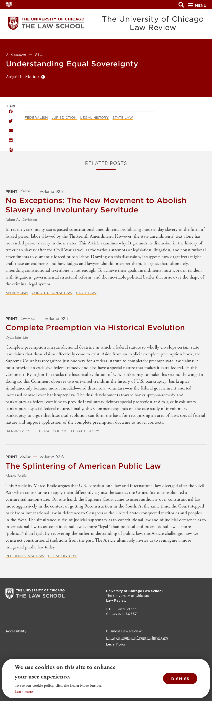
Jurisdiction (64, 117)
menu (197, 5)
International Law (24, 556)
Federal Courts (50, 431)
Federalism (36, 117)
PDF (10, 149)
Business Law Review (124, 631)
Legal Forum (116, 644)
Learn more (24, 691)
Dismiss (180, 678)
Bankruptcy (18, 431)
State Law (123, 117)
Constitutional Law (52, 293)
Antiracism (16, 293)
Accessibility (15, 631)
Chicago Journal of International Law (137, 638)
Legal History (94, 117)
